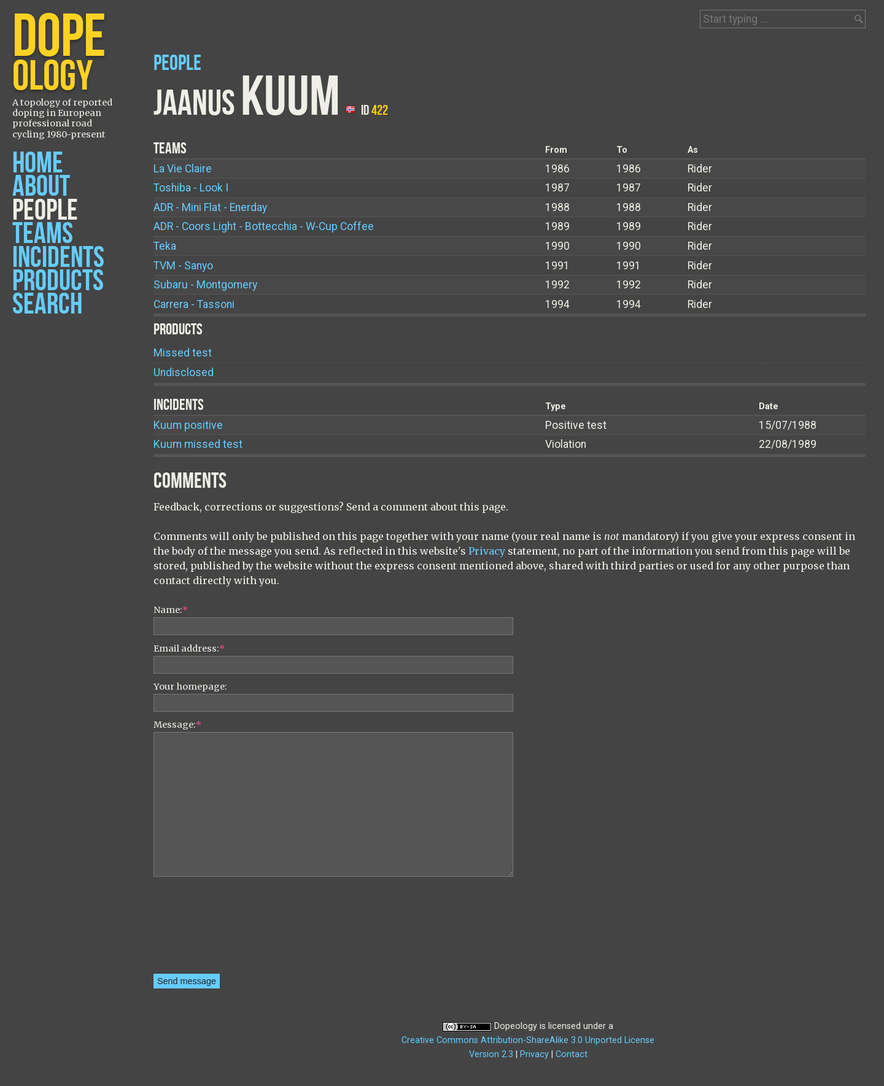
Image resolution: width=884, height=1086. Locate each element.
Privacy (486, 551)
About (41, 186)
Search (47, 304)
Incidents (58, 258)
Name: (170, 609)
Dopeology (515, 1026)
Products (58, 281)
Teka (164, 246)
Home (37, 163)
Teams (42, 234)
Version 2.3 (491, 1054)
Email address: (189, 648)
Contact (571, 1054)
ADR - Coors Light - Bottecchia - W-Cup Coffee (263, 226)
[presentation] (203, 929)
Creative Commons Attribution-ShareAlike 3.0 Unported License (527, 1040)
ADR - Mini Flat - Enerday (210, 207)
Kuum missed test (197, 444)
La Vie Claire (182, 169)
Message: (177, 724)
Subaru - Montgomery (205, 285)
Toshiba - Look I (190, 188)
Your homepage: (190, 686)
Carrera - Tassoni (194, 304)
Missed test (182, 353)
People (45, 210)
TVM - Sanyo (183, 266)
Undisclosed (183, 372)
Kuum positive (188, 425)
